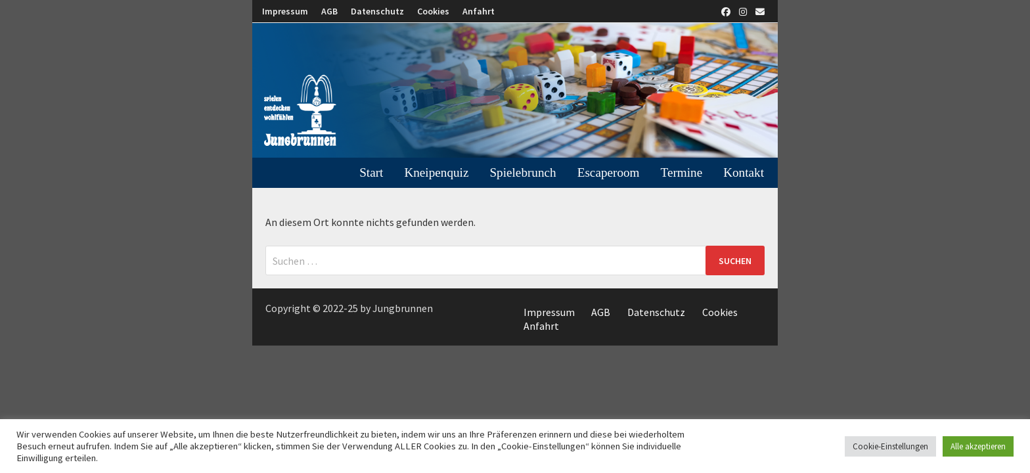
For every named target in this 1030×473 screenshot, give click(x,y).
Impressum (285, 11)
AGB (329, 11)
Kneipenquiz (436, 172)
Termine (682, 172)
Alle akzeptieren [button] (978, 446)
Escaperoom (608, 172)
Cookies (433, 11)
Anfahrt (478, 11)
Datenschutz (377, 11)
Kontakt (743, 172)
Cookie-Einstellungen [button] (890, 446)
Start (371, 172)
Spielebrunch (522, 172)
